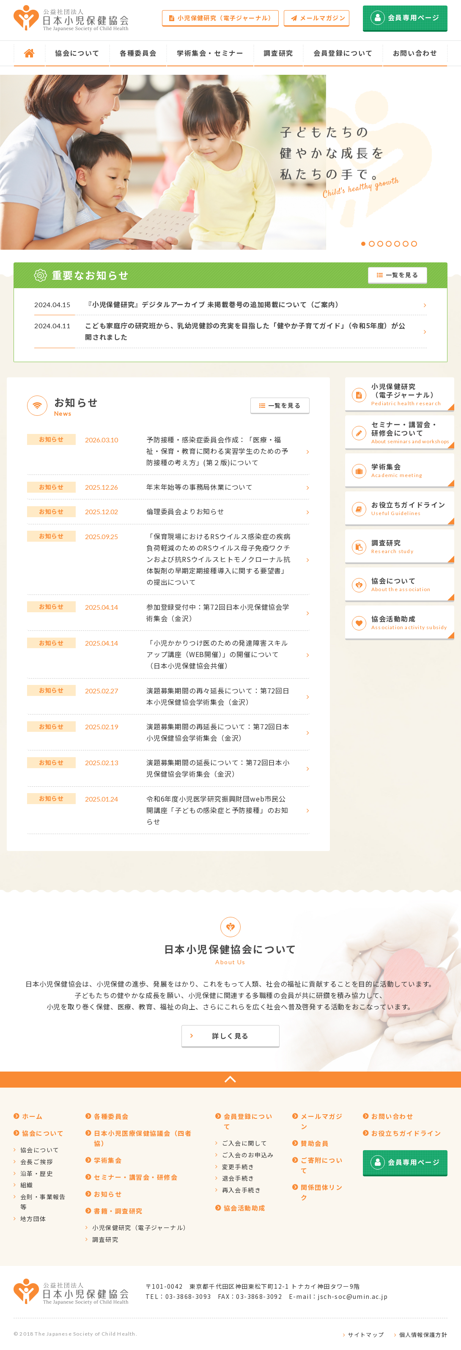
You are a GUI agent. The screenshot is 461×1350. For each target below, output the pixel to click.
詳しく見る (230, 1036)
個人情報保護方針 (423, 1335)
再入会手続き (241, 1190)
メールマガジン (318, 18)
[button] (363, 244)
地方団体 (33, 1218)
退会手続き (238, 1178)
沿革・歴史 (36, 1173)
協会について (39, 1149)
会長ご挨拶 (36, 1161)
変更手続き (238, 1166)
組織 (26, 1185)
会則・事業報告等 (43, 1201)
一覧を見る (397, 274)
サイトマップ (366, 1335)
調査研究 (105, 1239)
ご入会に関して (245, 1143)
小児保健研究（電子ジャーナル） (221, 18)
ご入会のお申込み (248, 1155)
